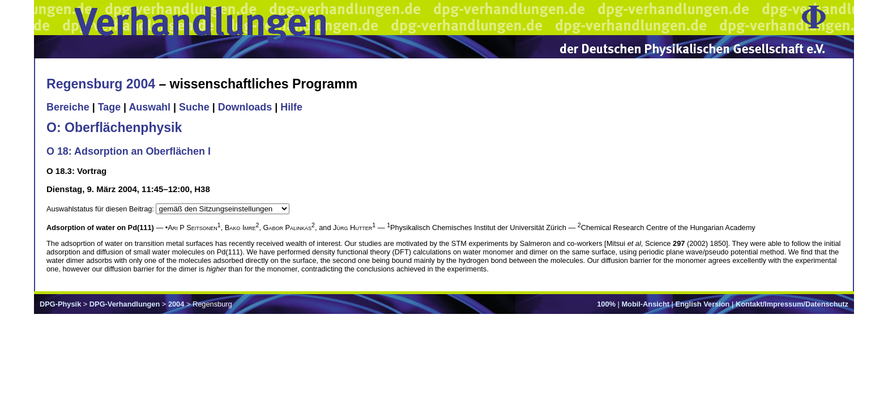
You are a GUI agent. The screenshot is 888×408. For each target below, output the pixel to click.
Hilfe (291, 107)
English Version (702, 304)
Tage (109, 107)
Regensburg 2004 (100, 83)
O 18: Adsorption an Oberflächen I (128, 151)
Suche (194, 107)
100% (606, 304)
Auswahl (149, 107)
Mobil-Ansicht (645, 304)
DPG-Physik (60, 304)
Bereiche (67, 107)
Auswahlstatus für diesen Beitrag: (101, 209)
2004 (176, 304)
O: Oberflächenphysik (114, 127)
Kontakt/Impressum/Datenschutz (792, 304)
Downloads (245, 107)
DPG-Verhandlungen (124, 304)
